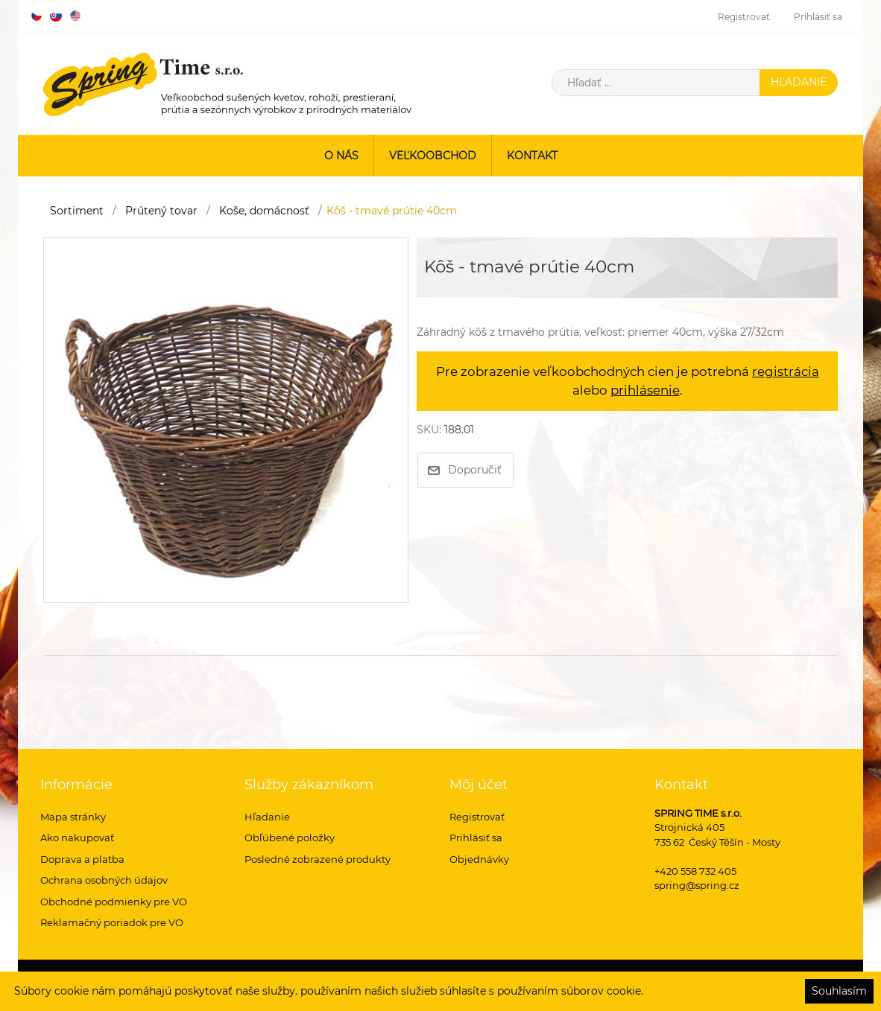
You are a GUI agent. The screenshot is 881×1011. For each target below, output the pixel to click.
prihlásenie (645, 390)
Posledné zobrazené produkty (317, 859)
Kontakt (532, 155)
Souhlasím (839, 991)
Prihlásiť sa (818, 16)
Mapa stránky (73, 817)
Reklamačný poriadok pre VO (111, 922)
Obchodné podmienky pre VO (113, 902)
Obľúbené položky (289, 837)
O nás (341, 155)
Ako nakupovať (77, 837)
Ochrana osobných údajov (104, 880)
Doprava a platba (82, 859)
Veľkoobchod (432, 155)
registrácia (785, 371)
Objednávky (479, 859)
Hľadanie (267, 817)
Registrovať (744, 16)
